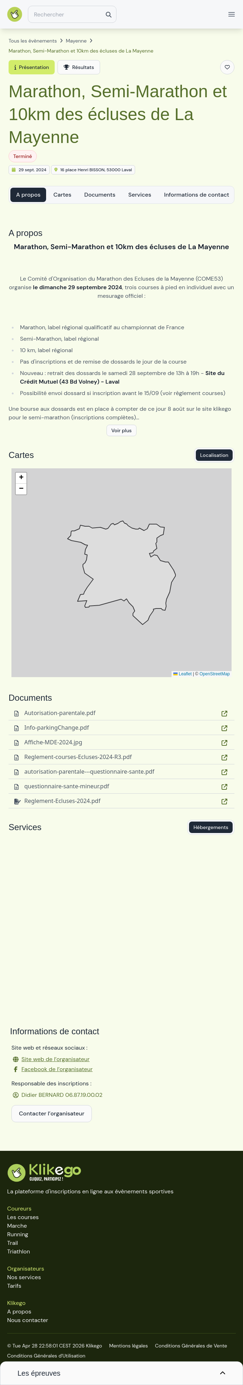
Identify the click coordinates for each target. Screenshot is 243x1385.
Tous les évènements (33, 41)
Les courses (23, 1217)
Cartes (62, 194)
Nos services (24, 1277)
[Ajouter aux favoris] (227, 67)
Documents (99, 194)
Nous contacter (27, 1320)
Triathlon (18, 1251)
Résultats (79, 67)
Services (139, 194)
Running (17, 1234)
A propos (28, 194)
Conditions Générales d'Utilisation (46, 1355)
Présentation (31, 67)
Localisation (214, 455)
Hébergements (210, 827)
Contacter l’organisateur (51, 1113)
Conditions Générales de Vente (191, 1345)
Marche (17, 1225)
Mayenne (76, 41)
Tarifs (14, 1286)
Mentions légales (128, 1345)
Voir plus (121, 430)
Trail (12, 1243)
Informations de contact (196, 194)
